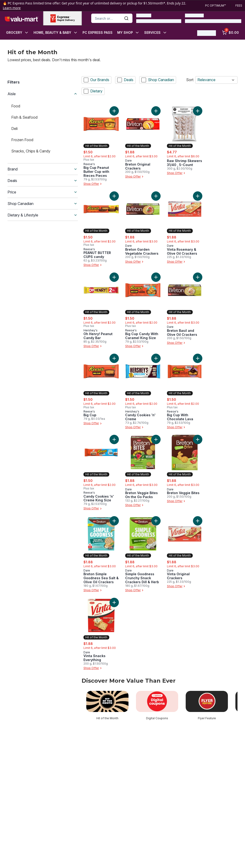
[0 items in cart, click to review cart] (230, 33)
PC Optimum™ (215, 5)
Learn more (12, 8)
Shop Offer (93, 184)
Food (15, 106)
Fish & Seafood (24, 117)
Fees (238, 5)
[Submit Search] (126, 18)
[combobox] (111, 18)
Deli (14, 128)
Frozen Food (22, 139)
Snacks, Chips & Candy (30, 151)
